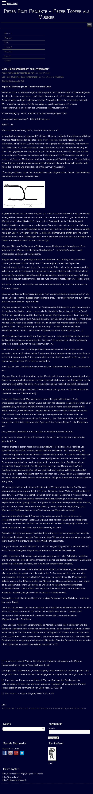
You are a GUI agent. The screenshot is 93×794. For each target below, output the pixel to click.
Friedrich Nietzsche (70, 516)
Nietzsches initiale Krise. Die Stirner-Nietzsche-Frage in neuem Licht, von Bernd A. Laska (44, 708)
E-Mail (52, 728)
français (8, 51)
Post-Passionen (50, 140)
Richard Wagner (42, 73)
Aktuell (8, 33)
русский (8, 47)
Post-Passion (31, 361)
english (8, 56)
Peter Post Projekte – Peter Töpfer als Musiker (46, 14)
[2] (53, 340)
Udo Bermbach (12, 693)
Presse (8, 60)
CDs (7, 42)
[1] (47, 240)
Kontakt (8, 38)
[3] (56, 644)
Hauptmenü (12, 3)
